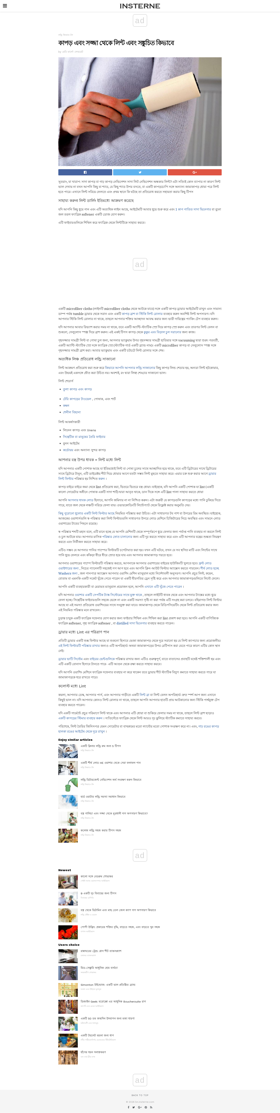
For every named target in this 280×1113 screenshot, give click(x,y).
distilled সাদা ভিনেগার (131, 623)
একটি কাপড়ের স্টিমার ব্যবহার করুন (80, 718)
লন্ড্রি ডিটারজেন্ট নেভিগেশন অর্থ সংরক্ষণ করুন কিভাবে (111, 779)
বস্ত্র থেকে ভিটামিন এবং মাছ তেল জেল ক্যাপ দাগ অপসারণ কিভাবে (118, 910)
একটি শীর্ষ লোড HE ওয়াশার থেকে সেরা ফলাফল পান (111, 762)
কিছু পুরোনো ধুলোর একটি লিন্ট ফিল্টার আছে (86, 513)
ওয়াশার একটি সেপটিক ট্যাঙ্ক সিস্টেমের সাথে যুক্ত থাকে (108, 595)
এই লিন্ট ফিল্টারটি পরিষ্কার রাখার (79, 646)
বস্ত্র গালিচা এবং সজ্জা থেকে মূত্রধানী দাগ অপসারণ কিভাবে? (114, 813)
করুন (101, 479)
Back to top (140, 1095)
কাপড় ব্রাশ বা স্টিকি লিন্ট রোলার (142, 314)
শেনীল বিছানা (72, 412)
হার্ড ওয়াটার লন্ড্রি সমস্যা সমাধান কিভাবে (103, 796)
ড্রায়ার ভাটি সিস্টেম (70, 659)
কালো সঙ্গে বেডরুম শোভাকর (97, 876)
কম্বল (66, 406)
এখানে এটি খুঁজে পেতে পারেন (163, 587)
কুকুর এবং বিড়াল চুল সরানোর (162, 332)
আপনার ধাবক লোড (80, 500)
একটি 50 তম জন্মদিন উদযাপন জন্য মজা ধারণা (108, 1018)
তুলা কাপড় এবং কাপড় (77, 389)
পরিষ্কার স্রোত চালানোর (117, 537)
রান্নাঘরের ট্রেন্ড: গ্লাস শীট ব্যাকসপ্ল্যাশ (101, 951)
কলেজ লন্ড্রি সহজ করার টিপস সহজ (101, 830)
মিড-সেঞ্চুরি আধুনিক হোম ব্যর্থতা (99, 967)
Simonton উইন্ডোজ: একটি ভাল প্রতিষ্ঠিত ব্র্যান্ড (108, 984)
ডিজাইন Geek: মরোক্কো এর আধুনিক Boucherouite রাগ (113, 1001)
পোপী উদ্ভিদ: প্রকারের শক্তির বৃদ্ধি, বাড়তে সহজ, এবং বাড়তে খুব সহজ (120, 927)
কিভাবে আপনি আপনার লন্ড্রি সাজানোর (130, 368)
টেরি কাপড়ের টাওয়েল (77, 399)
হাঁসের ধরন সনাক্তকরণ (93, 1052)
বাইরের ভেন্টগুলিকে (102, 659)
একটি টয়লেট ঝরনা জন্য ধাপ (97, 1035)
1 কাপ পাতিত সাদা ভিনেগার (193, 209)
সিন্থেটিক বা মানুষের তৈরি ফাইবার (84, 437)
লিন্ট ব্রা (144, 695)
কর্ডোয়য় (68, 450)
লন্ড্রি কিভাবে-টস (65, 35)
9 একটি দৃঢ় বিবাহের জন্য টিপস (98, 893)
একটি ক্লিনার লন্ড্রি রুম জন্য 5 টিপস (101, 746)
